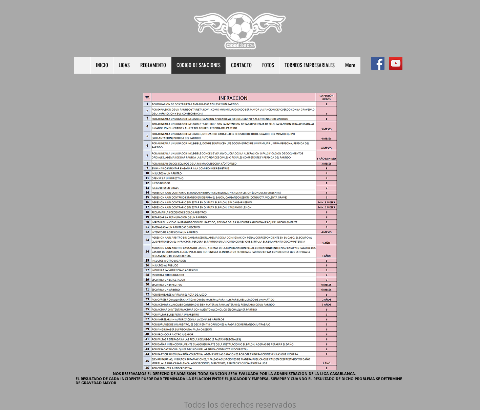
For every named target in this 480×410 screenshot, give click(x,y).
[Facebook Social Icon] (377, 63)
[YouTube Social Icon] (395, 63)
